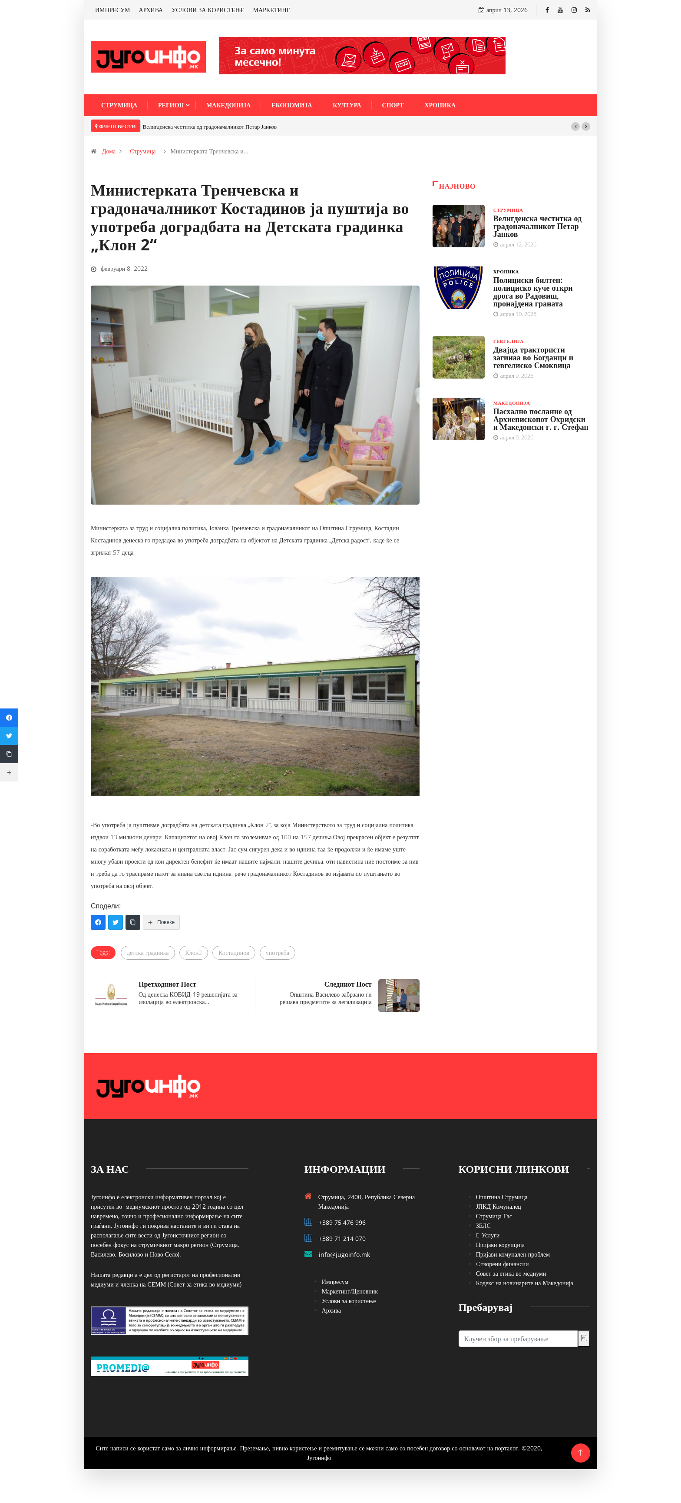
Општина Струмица (502, 1197)
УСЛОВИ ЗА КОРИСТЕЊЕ (208, 10)
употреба (277, 952)
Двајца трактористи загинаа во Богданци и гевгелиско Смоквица (533, 357)
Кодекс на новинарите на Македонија (524, 1283)
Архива (331, 1310)
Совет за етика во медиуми (511, 1273)
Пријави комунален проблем (513, 1254)
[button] (575, 126)
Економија (291, 105)
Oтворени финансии (502, 1264)
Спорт (393, 105)
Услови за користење (349, 1301)
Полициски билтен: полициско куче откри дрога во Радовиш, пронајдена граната (533, 292)
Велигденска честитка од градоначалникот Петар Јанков (210, 126)
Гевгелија (508, 341)
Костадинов (233, 952)
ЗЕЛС (483, 1225)
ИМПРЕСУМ (112, 10)
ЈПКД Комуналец (498, 1206)
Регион (171, 105)
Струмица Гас (494, 1216)
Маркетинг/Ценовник (350, 1291)
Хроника (440, 105)
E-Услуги (488, 1235)
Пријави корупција (500, 1244)
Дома (109, 151)
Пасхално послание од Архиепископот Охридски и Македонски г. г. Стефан (540, 419)
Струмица (119, 105)
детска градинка (148, 952)
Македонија (228, 105)
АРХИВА (151, 10)
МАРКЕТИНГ (271, 10)
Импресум (335, 1281)
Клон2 (193, 952)
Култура (347, 105)
